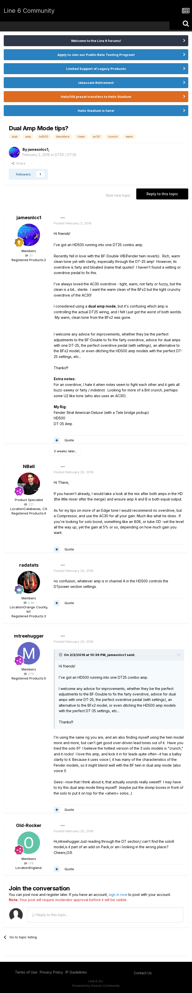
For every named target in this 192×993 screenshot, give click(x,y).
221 (29, 504)
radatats (28, 565)
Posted (73, 223)
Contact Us (143, 973)
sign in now (118, 894)
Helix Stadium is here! (96, 111)
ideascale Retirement (96, 83)
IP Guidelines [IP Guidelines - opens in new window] (76, 972)
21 (28, 255)
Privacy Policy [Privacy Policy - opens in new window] (51, 972)
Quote (69, 440)
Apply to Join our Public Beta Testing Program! (96, 55)
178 (29, 863)
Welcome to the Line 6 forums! (96, 41)
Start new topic (118, 195)
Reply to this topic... (50, 915)
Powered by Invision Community (96, 986)
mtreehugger (29, 636)
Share (19, 163)
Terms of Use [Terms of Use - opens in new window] (26, 972)
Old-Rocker (29, 825)
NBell (29, 466)
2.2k (29, 603)
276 (29, 674)
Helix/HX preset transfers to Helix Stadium (96, 97)
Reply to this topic (162, 194)
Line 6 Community (29, 10)
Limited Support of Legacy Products (96, 69)
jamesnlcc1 (38, 149)
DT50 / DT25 (65, 155)
